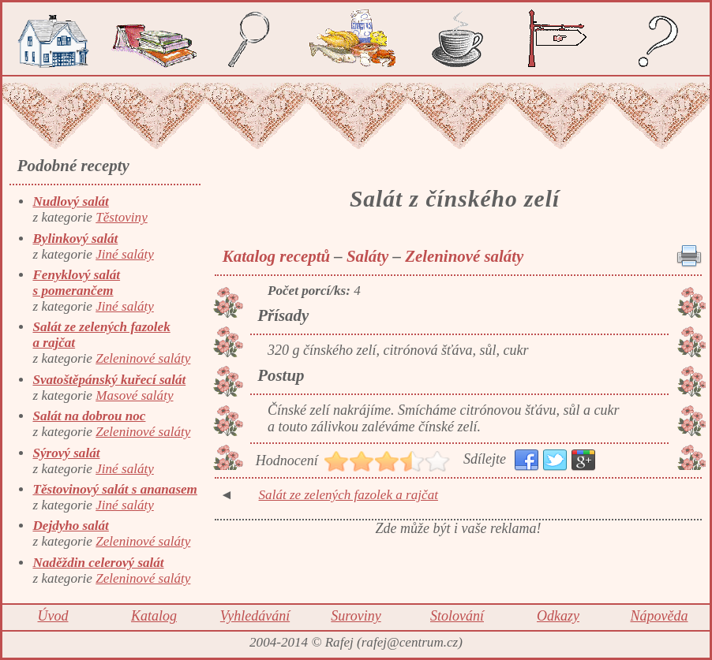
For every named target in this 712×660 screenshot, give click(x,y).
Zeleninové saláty (143, 358)
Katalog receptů (276, 256)
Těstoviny (122, 217)
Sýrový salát (65, 453)
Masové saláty (134, 395)
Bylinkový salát (75, 238)
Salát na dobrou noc (88, 415)
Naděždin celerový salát (97, 562)
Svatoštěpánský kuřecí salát (108, 379)
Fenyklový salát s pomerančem (76, 282)
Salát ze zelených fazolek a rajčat (348, 494)
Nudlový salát (70, 201)
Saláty (367, 256)
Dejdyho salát (70, 525)
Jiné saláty (125, 254)
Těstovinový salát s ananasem (114, 489)
